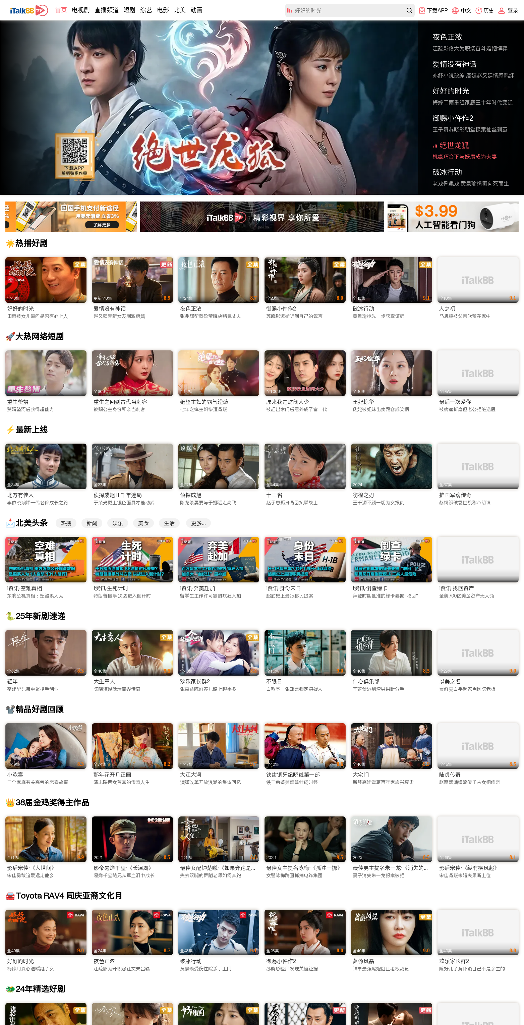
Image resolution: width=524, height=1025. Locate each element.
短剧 (129, 10)
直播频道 (107, 10)
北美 (180, 10)
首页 (61, 10)
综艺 (146, 10)
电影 (163, 10)
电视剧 (81, 10)
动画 (196, 10)
